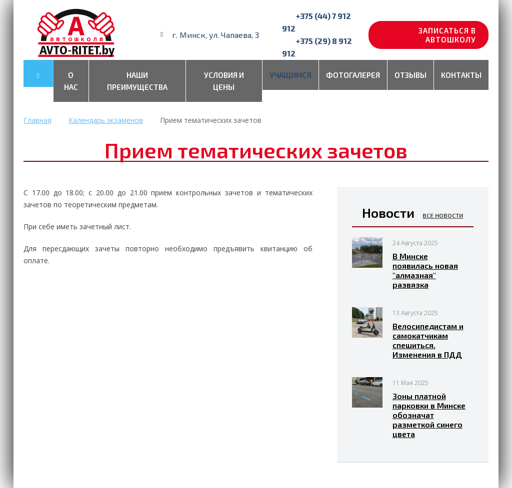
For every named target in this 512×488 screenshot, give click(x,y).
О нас (71, 80)
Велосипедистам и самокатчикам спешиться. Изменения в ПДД (428, 340)
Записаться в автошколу (447, 35)
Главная (38, 120)
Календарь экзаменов (105, 120)
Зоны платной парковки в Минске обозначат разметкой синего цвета (429, 415)
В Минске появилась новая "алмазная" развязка (425, 270)
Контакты (461, 74)
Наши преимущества (137, 80)
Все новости (442, 215)
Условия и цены (224, 80)
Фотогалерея (353, 74)
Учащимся (291, 74)
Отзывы (410, 74)
